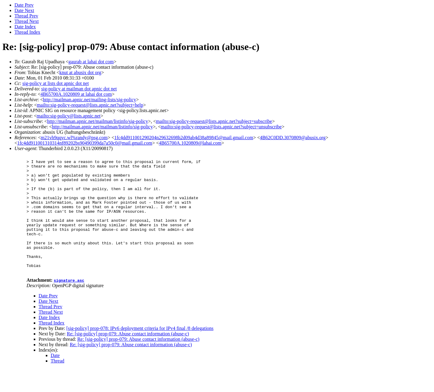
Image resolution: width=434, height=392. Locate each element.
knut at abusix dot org (80, 72)
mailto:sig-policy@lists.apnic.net (68, 115)
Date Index (25, 26)
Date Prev (24, 5)
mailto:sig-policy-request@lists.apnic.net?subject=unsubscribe (221, 126)
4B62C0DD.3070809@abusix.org (293, 137)
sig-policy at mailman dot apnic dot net (79, 88)
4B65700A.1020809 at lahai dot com (76, 94)
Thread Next (26, 21)
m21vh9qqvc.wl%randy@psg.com (74, 137)
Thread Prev (26, 15)
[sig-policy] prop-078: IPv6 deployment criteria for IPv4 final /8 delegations (139, 351)
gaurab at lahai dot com (91, 61)
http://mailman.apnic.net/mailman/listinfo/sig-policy (97, 121)
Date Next (24, 10)
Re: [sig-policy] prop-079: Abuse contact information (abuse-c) (128, 357)
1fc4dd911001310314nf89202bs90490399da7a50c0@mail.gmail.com (84, 143)
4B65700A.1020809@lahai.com (190, 143)
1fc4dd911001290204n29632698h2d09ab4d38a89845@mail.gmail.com (183, 137)
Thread (57, 384)
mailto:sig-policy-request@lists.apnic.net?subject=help (90, 105)
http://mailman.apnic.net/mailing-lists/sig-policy (89, 99)
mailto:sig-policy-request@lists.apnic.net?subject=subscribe (214, 121)
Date (55, 378)
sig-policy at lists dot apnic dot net (55, 83)
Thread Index (27, 32)
